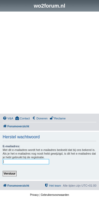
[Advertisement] (49, 63)
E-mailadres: (11, 146)
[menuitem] (8, 118)
